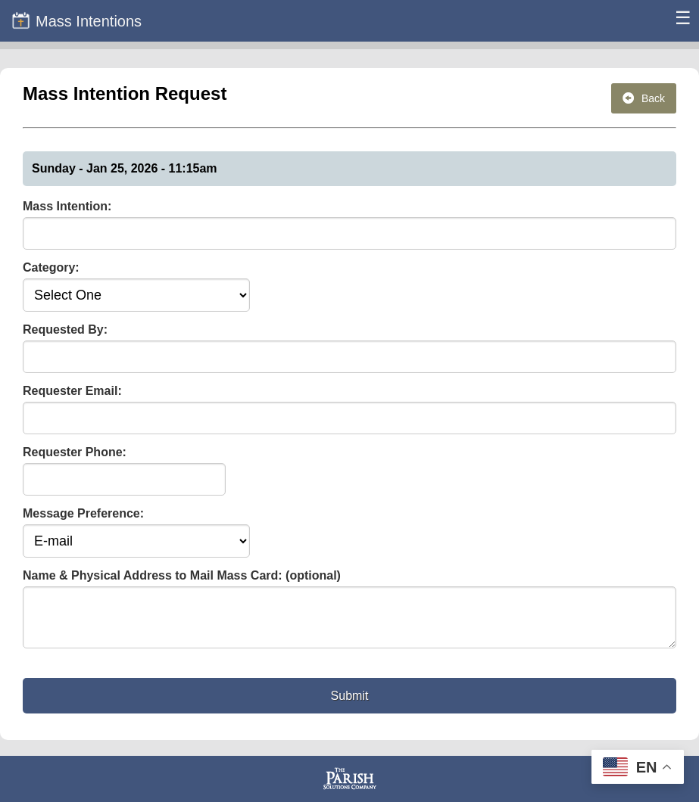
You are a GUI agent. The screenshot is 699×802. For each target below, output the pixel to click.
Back (644, 98)
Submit (350, 704)
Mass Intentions (76, 20)
